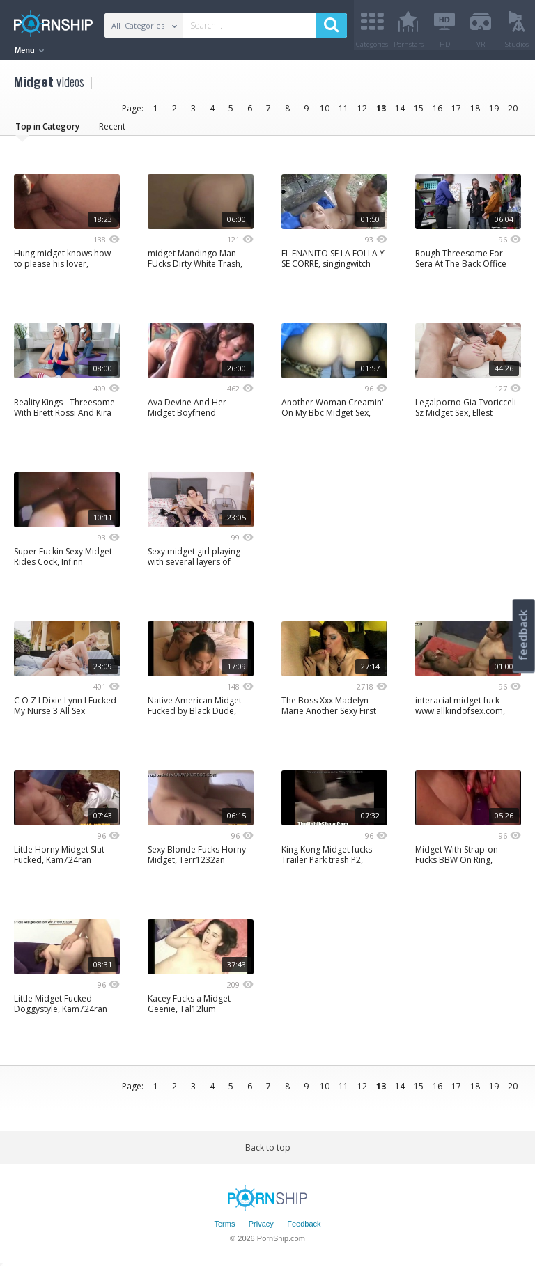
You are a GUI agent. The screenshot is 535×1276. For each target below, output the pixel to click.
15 (419, 113)
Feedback (303, 1229)
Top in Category (47, 131)
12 (362, 113)
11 (343, 113)
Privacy (261, 1229)
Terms (224, 1229)
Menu (29, 50)
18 (475, 113)
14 (400, 113)
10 (324, 113)
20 (513, 113)
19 (494, 113)
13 (381, 113)
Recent (112, 131)
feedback (523, 634)
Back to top (267, 1152)
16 (437, 113)
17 (456, 113)
